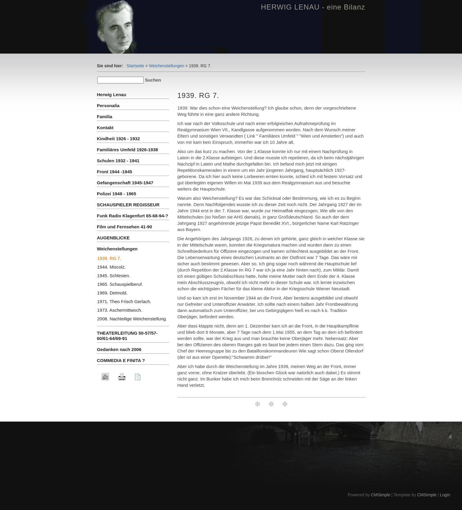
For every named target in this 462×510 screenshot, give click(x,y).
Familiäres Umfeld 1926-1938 (127, 149)
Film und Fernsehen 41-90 (124, 226)
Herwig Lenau (111, 94)
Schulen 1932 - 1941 (118, 160)
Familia (104, 116)
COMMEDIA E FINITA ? (121, 360)
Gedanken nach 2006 (119, 349)
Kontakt (105, 127)
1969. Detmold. (112, 292)
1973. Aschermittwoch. (119, 310)
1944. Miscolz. (111, 266)
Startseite (135, 65)
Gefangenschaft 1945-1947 (125, 182)
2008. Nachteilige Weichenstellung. (132, 318)
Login (445, 494)
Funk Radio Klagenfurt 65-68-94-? (132, 215)
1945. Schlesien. (113, 275)
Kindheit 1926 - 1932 (118, 138)
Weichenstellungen (166, 65)
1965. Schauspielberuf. (120, 284)
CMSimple (380, 494)
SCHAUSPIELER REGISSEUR (128, 204)
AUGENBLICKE (113, 237)
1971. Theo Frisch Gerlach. (124, 301)
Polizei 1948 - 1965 (116, 193)
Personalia (108, 105)
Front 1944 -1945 (114, 171)
